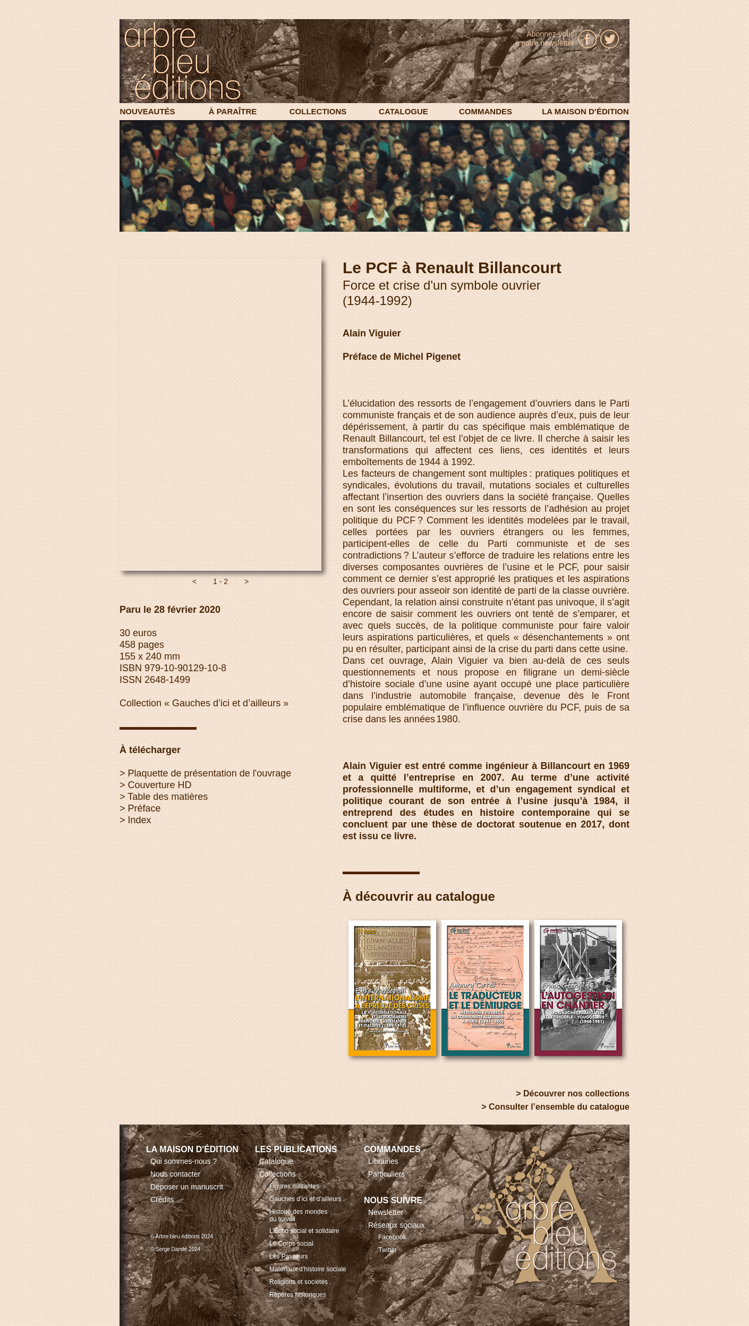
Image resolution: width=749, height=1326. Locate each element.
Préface (144, 808)
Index (139, 820)
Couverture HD (160, 785)
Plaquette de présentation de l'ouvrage (210, 773)
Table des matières (167, 796)
